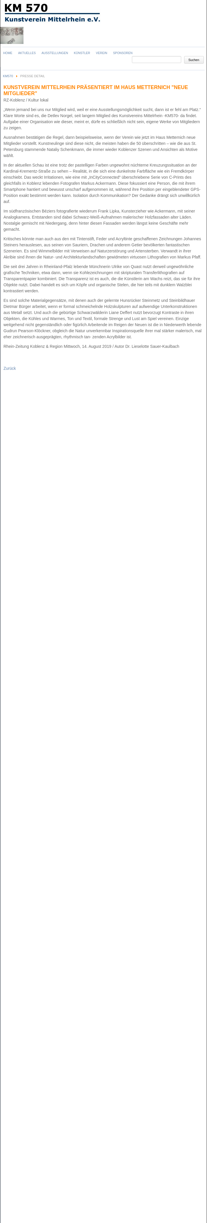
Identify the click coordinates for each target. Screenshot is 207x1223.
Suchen (193, 60)
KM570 (8, 76)
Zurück (9, 368)
